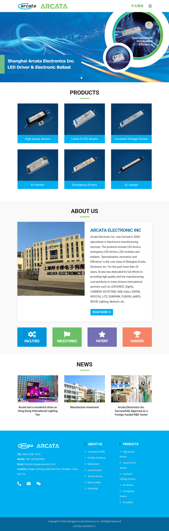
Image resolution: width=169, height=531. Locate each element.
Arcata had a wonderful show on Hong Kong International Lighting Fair (38, 411)
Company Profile (96, 451)
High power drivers (38, 139)
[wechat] (38, 484)
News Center (94, 482)
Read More (102, 312)
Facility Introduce (96, 458)
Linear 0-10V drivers (84, 139)
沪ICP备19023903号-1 (84, 526)
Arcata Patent (95, 470)
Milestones (93, 464)
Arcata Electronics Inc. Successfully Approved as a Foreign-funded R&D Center (131, 411)
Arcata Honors (95, 476)
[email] (28, 484)
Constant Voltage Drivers (131, 139)
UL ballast (131, 185)
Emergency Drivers (84, 185)
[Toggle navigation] (150, 6)
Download (93, 488)
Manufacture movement (84, 407)
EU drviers (38, 185)
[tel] (19, 484)
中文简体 (137, 6)
